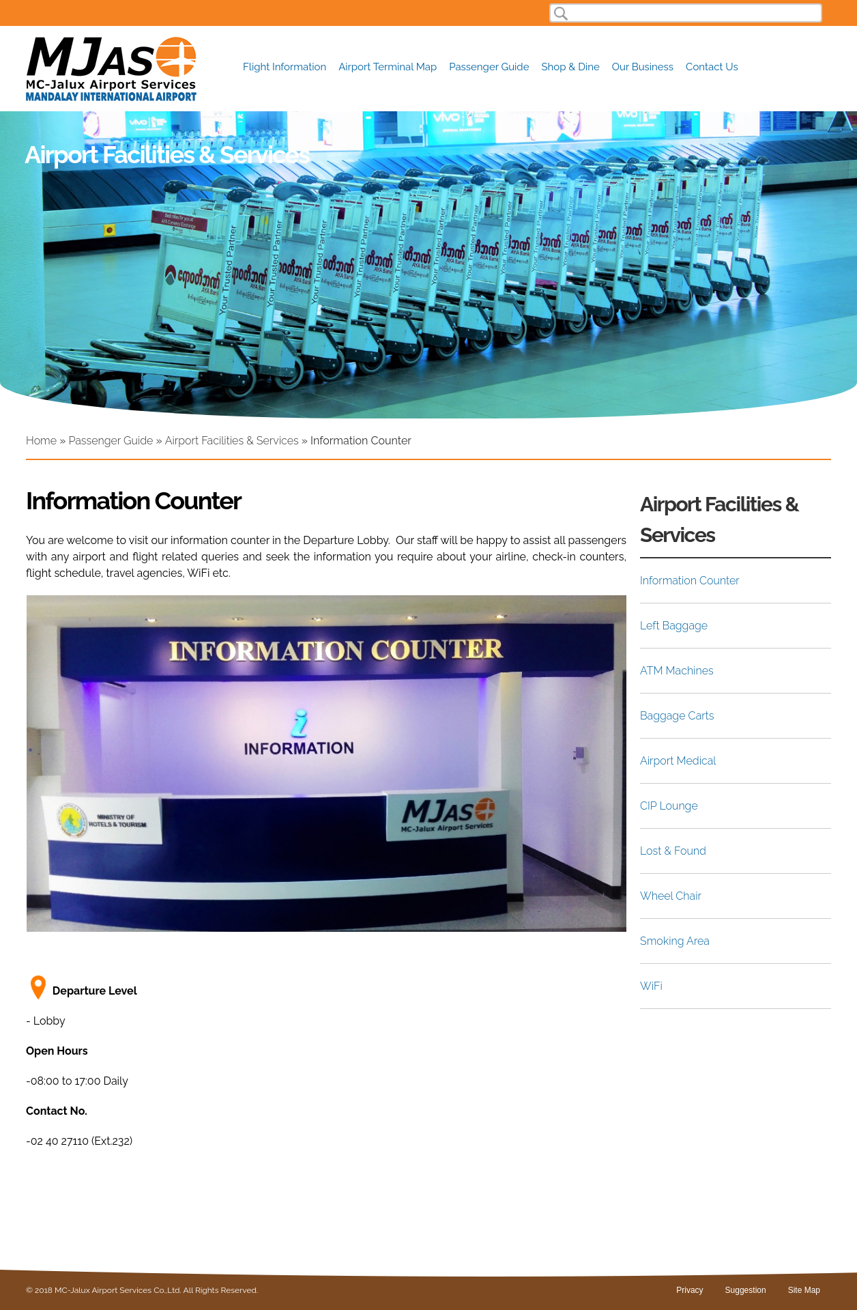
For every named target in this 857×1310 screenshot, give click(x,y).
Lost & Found (673, 850)
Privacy (689, 1290)
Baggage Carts (677, 715)
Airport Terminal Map (387, 67)
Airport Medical (678, 760)
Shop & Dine (571, 67)
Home (41, 440)
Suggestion (745, 1290)
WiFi (651, 986)
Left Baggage (674, 625)
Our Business (642, 67)
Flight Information (284, 67)
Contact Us (712, 67)
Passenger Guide (489, 67)
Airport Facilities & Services (232, 440)
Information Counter (690, 580)
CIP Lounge (669, 805)
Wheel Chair (670, 895)
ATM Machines (677, 670)
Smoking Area (675, 941)
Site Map (804, 1290)
